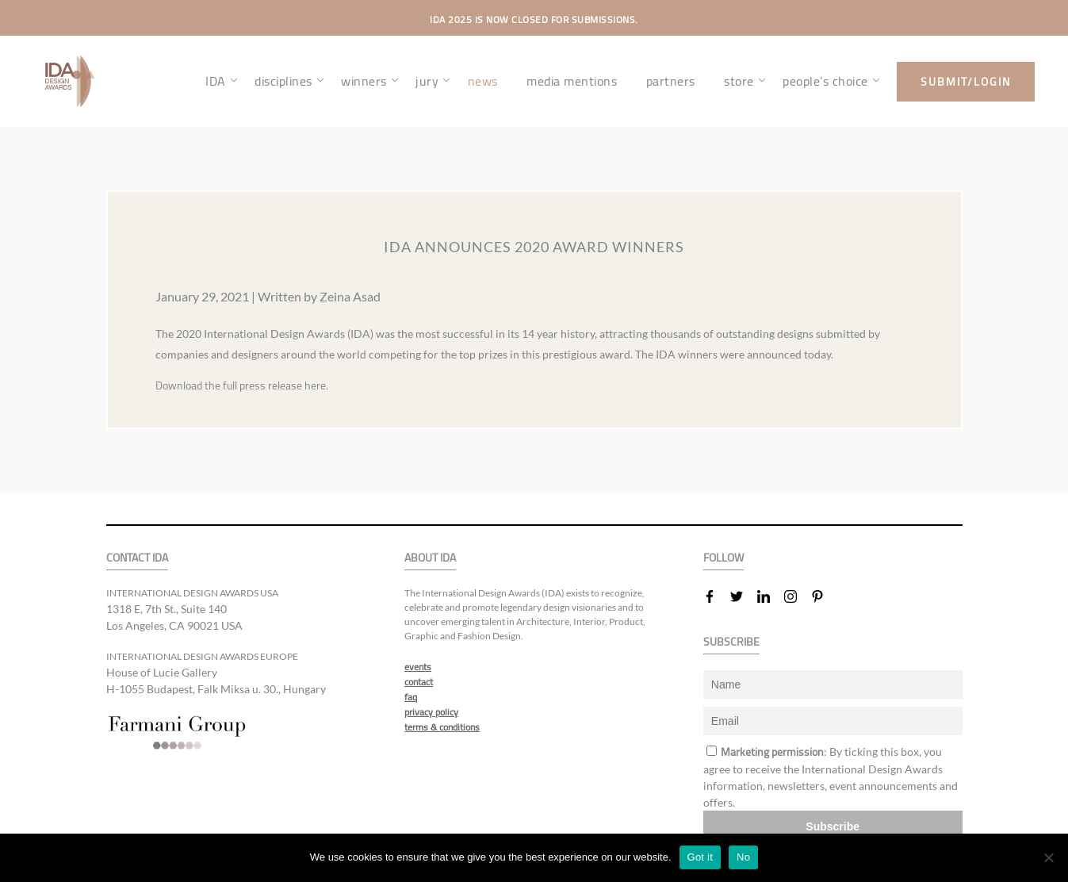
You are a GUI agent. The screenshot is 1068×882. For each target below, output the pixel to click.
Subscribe (832, 826)
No (743, 857)
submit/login (966, 81)
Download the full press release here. (241, 385)
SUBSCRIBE (731, 642)
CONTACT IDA (137, 558)
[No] (1048, 857)
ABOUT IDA (430, 558)
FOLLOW (723, 558)
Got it (700, 857)
